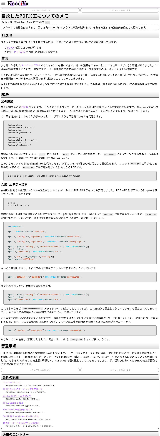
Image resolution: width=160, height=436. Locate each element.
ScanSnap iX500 (30, 65)
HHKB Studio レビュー (14, 407)
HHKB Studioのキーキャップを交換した (23, 393)
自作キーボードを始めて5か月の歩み (21, 427)
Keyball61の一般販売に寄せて (18, 414)
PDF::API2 (19, 52)
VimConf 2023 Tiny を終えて (17, 400)
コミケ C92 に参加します (119, 10)
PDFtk (10, 47)
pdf (47, 22)
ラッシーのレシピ (12, 387)
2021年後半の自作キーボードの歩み (21, 421)
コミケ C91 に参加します (40, 10)
